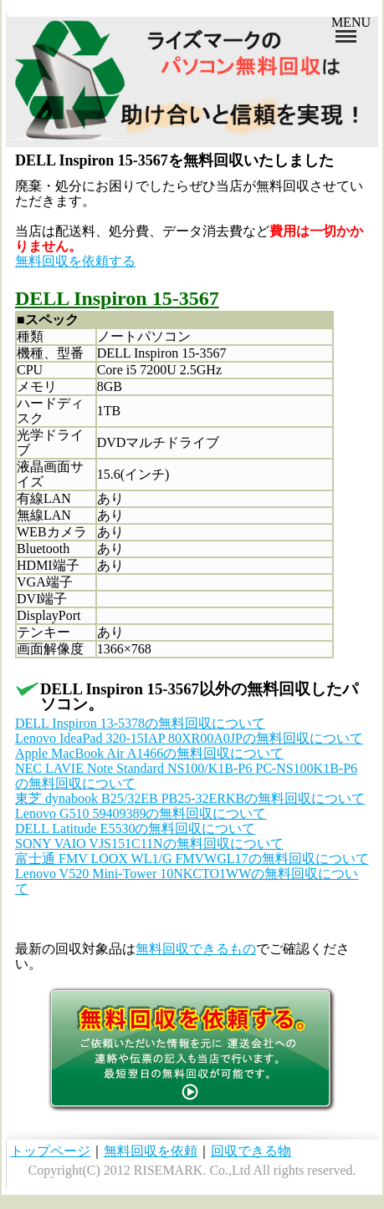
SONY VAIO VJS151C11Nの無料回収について (149, 843)
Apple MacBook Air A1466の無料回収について (149, 753)
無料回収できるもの (196, 949)
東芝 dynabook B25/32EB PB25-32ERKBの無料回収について (190, 798)
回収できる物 (251, 1151)
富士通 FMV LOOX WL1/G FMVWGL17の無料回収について (192, 858)
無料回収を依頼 (150, 1151)
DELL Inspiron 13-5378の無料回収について (140, 723)
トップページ (50, 1151)
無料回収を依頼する (75, 261)
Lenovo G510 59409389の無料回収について (140, 813)
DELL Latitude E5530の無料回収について (135, 828)
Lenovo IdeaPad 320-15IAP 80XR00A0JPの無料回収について (189, 738)
